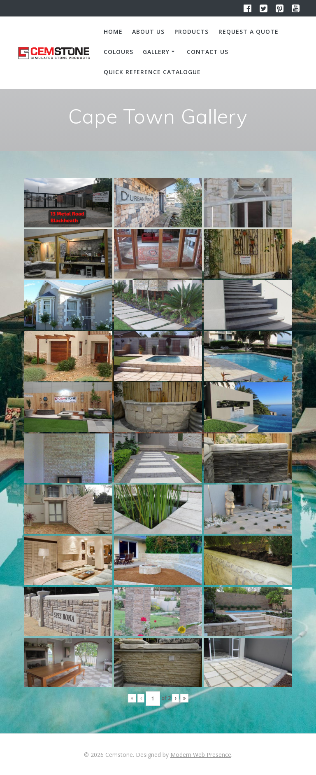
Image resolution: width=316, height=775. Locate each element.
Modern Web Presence (200, 755)
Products (191, 31)
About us (148, 31)
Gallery (156, 52)
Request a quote (248, 31)
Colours (118, 52)
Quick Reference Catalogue (152, 72)
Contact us (207, 52)
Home (113, 31)
